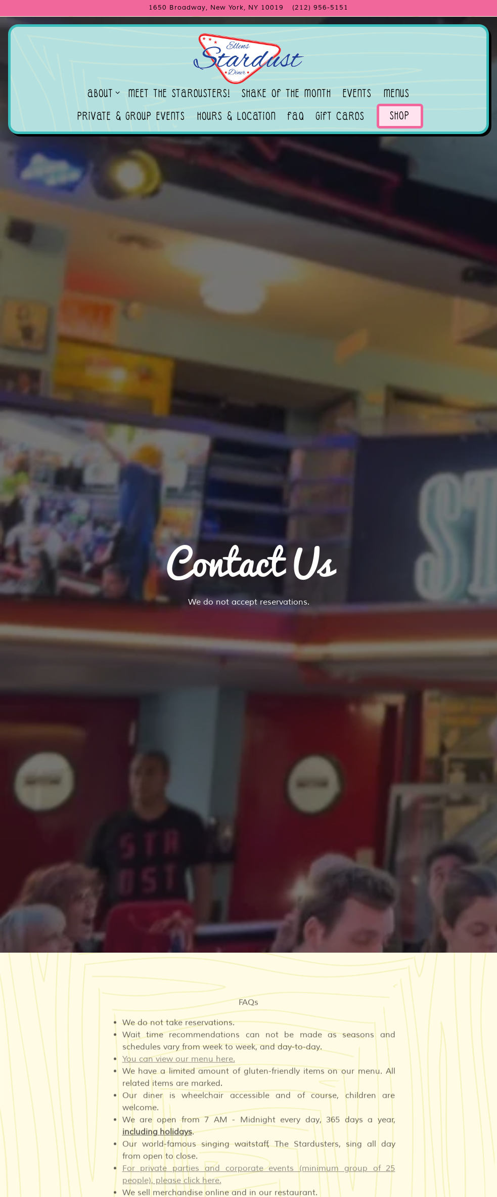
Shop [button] (400, 118)
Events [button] (357, 95)
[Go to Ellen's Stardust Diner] (216, 8)
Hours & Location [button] (236, 118)
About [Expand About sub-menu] (102, 95)
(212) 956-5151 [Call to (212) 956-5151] (320, 8)
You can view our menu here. (178, 979)
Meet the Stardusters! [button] (179, 95)
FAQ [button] (296, 118)
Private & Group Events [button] (131, 118)
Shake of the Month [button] (286, 95)
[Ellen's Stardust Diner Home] (248, 58)
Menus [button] (397, 95)
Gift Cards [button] (340, 118)
